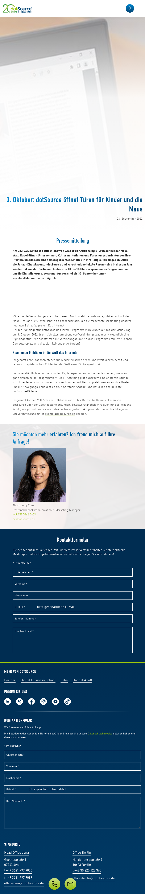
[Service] (72, 884)
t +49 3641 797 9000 (18, 870)
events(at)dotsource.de (60, 413)
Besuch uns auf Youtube (55, 701)
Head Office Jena (16, 852)
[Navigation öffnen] (139, 8)
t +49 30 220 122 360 (86, 870)
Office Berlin (81, 852)
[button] (130, 8)
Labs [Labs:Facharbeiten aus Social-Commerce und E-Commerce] (64, 680)
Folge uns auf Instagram (43, 701)
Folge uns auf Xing (19, 701)
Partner (10, 680)
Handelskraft (82, 680)
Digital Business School (38, 680)
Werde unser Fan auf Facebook (31, 701)
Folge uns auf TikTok (67, 701)
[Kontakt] (54, 884)
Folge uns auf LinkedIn (7, 701)
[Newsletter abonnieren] (70, 884)
